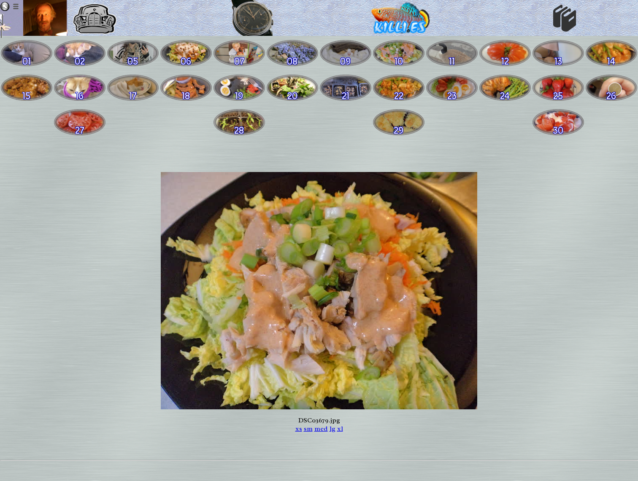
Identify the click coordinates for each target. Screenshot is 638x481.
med (321, 429)
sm (308, 429)
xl (340, 429)
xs (298, 429)
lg (332, 429)
